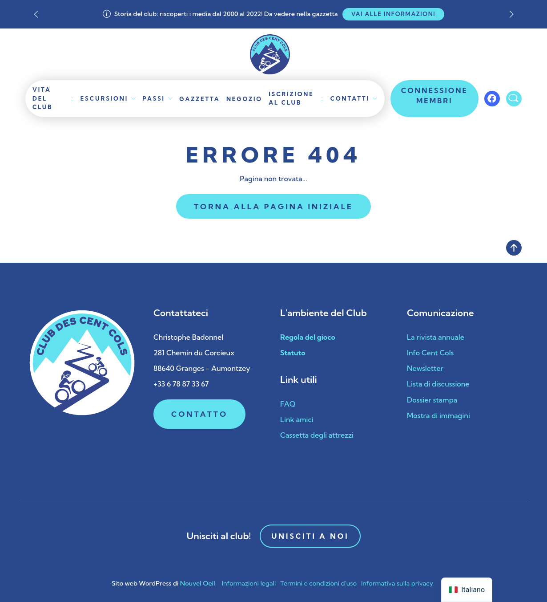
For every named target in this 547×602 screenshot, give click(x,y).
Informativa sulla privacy (397, 583)
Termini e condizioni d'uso (318, 583)
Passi (153, 98)
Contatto (199, 414)
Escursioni (104, 98)
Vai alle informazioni (393, 13)
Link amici (297, 419)
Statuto (293, 352)
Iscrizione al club (291, 98)
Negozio (244, 98)
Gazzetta (199, 98)
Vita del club (42, 98)
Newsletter (425, 368)
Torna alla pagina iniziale (273, 206)
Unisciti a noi (310, 536)
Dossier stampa (432, 399)
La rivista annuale (435, 337)
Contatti (350, 98)
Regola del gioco (307, 337)
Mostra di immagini (438, 415)
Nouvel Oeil (197, 583)
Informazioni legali (249, 583)
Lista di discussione (438, 383)
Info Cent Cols (430, 352)
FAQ (287, 403)
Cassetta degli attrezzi (317, 435)
